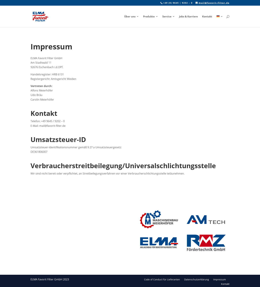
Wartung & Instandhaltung (74, 235)
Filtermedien (72, 223)
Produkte (149, 16)
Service (166, 16)
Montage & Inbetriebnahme (74, 253)
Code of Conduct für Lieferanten (162, 279)
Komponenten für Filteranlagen (75, 244)
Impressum (219, 279)
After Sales (71, 260)
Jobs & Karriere (188, 16)
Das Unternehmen (110, 209)
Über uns (129, 16)
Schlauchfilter (73, 212)
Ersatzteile (71, 228)
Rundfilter (71, 218)
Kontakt (207, 16)
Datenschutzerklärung (196, 279)
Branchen (105, 214)
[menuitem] (220, 21)
